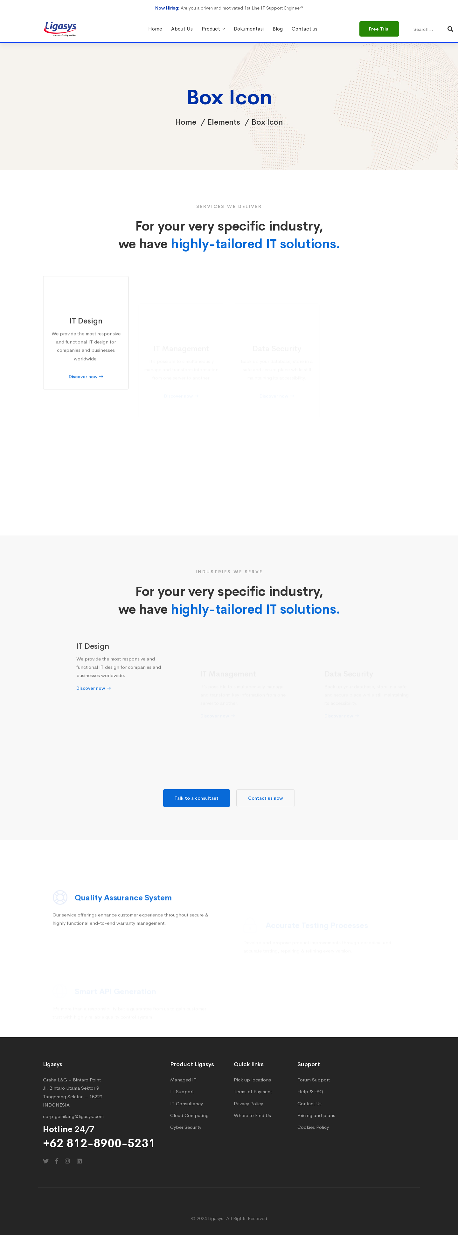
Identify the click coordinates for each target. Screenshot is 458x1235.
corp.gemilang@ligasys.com (73, 1116)
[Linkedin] (79, 1160)
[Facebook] (57, 1160)
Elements (224, 122)
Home (185, 122)
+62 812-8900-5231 (99, 1143)
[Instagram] (67, 1160)
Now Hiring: (167, 8)
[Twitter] (45, 1160)
